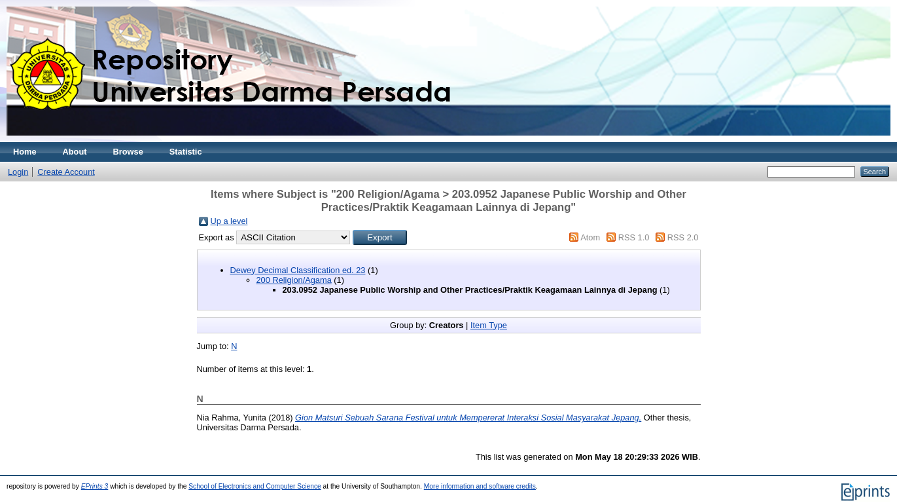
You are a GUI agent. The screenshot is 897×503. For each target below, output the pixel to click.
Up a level (229, 221)
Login (18, 172)
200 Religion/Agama (294, 280)
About (75, 152)
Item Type (488, 325)
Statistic (185, 152)
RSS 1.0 (634, 237)
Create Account (66, 172)
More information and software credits (480, 486)
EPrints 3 (95, 486)
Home (25, 152)
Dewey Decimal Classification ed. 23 (298, 270)
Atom (590, 237)
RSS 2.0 (683, 237)
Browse (128, 152)
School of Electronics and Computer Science (254, 486)
